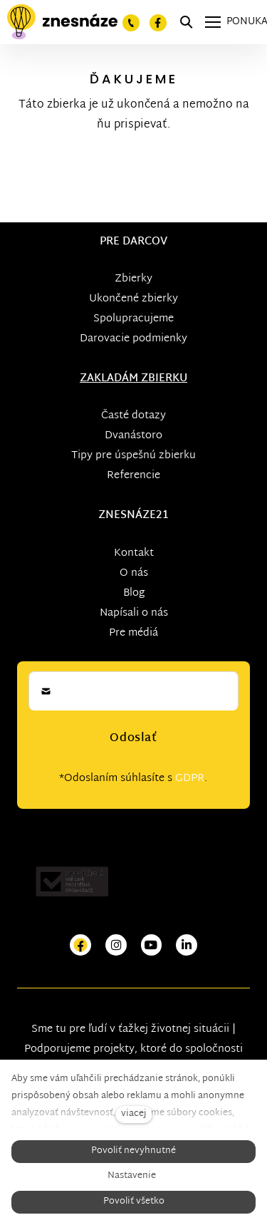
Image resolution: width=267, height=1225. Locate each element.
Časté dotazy (133, 415)
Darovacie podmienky (133, 338)
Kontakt (134, 553)
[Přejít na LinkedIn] (186, 945)
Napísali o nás (134, 613)
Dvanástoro (133, 435)
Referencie (133, 475)
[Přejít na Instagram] (116, 945)
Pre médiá (133, 633)
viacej (133, 1114)
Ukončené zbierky (133, 299)
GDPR (189, 778)
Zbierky (133, 279)
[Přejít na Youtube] (151, 945)
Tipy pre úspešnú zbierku (133, 455)
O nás (134, 573)
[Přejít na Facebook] (80, 945)
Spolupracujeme (133, 319)
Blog (134, 593)
